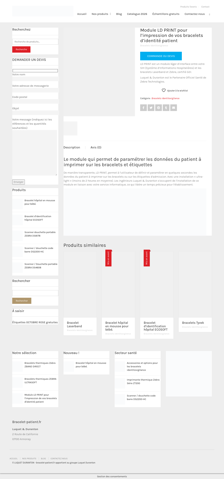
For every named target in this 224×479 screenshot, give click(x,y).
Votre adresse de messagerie (35, 88)
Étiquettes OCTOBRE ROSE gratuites (35, 322)
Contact (205, 6)
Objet (35, 110)
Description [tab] (72, 147)
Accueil (81, 14)
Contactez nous (59, 458)
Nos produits (100, 14)
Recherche (21, 49)
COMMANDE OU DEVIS (161, 56)
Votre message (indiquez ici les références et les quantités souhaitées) (34, 147)
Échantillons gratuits (165, 14)
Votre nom (35, 76)
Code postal (35, 99)
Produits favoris (188, 6)
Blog (119, 14)
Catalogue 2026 (137, 14)
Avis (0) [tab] (96, 147)
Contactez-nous (195, 14)
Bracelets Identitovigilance (154, 45)
